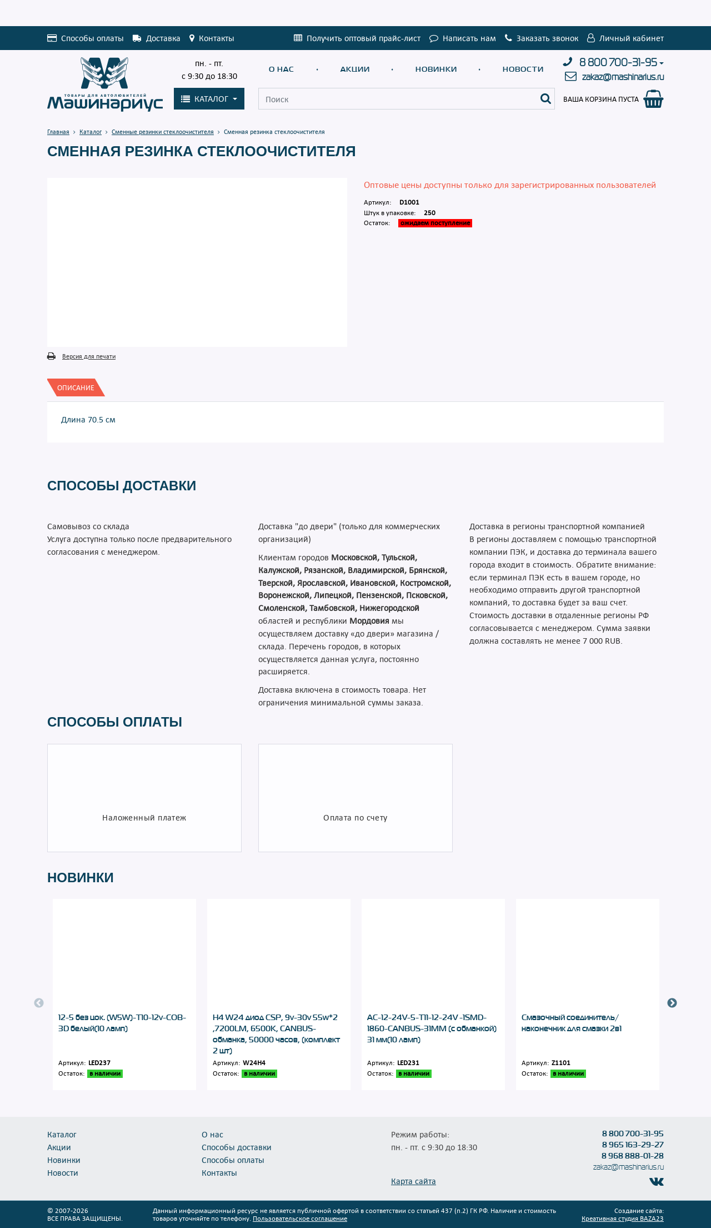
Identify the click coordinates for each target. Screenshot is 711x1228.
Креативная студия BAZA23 (623, 1218)
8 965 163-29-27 (633, 1144)
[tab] (76, 387)
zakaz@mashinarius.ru (623, 77)
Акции (355, 69)
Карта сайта (413, 1180)
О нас (281, 69)
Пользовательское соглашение (300, 1218)
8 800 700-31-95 (618, 62)
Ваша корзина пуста (601, 99)
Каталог (62, 1134)
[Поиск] (546, 99)
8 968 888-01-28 (633, 1155)
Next (672, 1003)
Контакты (219, 1172)
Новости (523, 69)
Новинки (436, 69)
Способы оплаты (233, 1159)
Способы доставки (237, 1146)
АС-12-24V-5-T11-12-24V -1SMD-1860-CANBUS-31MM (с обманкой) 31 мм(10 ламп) (432, 1028)
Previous (38, 1003)
